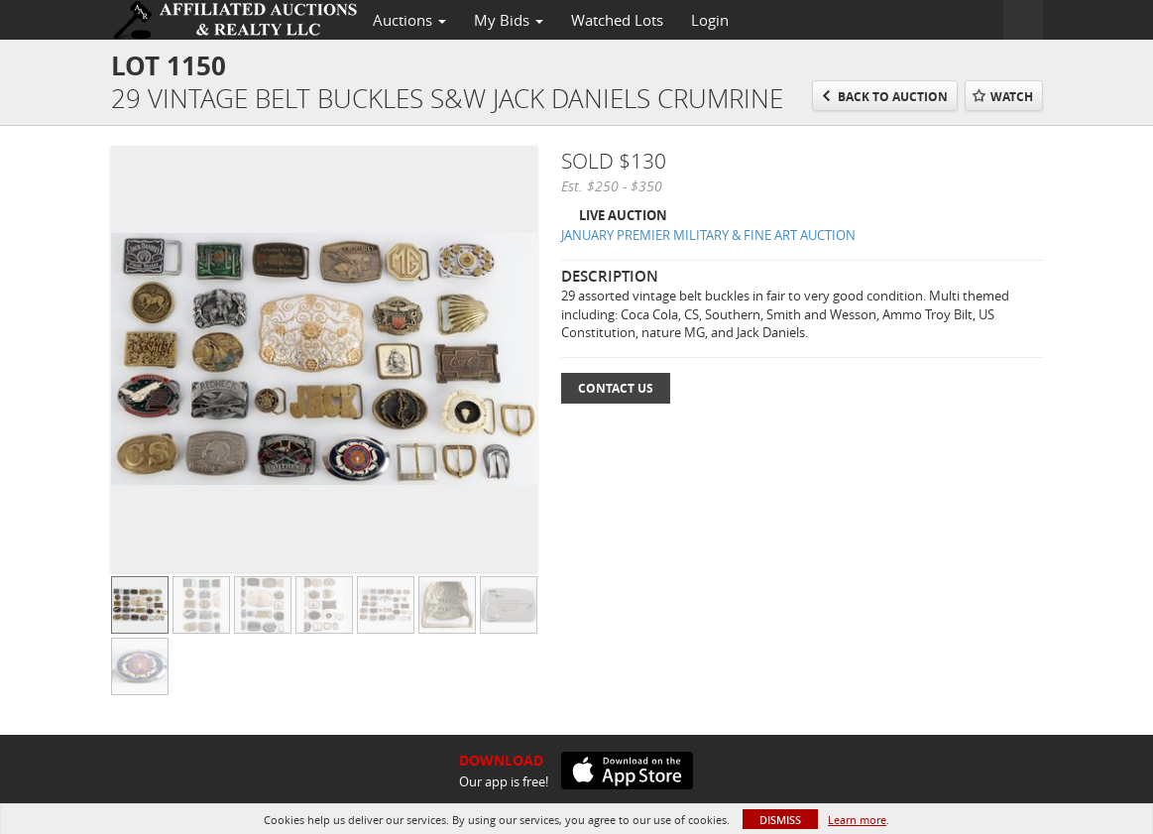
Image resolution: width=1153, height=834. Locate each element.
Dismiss (780, 819)
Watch (1011, 96)
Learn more (857, 819)
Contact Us (615, 388)
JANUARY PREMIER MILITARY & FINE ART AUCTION (708, 235)
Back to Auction (893, 96)
